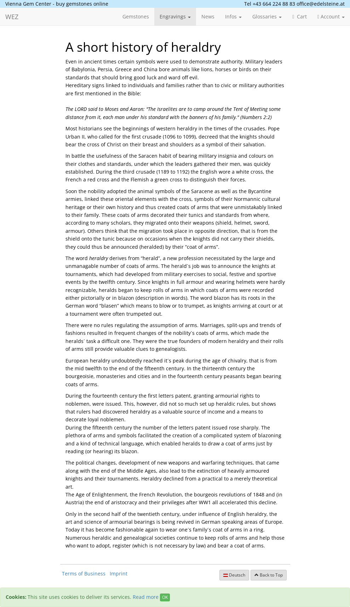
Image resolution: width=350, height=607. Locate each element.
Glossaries (267, 16)
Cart (299, 16)
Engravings (175, 16)
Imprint (118, 573)
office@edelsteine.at (321, 3)
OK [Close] (165, 597)
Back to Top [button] (268, 575)
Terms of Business (83, 573)
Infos (233, 16)
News (207, 16)
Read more (146, 597)
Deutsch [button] (234, 575)
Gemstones (135, 16)
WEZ (11, 16)
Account (331, 16)
